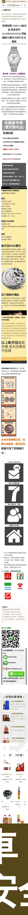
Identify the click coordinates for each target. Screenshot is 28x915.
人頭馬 (21, 716)
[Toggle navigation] (3, 5)
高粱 (12, 730)
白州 (24, 706)
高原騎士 (18, 704)
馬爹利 (13, 716)
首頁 (3, 14)
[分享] (25, 5)
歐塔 (15, 718)
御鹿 (18, 718)
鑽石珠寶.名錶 (15, 374)
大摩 (12, 706)
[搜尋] (21, 5)
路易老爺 (22, 718)
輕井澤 (16, 709)
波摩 (16, 706)
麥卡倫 (13, 704)
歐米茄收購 (22, 14)
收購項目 (8, 14)
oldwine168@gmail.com (14, 668)
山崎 (21, 706)
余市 (12, 709)
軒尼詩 (17, 716)
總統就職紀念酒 (21, 730)
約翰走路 (23, 704)
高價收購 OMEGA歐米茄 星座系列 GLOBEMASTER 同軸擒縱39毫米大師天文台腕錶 (13, 19)
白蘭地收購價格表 (17, 713)
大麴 (16, 730)
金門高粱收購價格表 (18, 727)
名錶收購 (15, 14)
